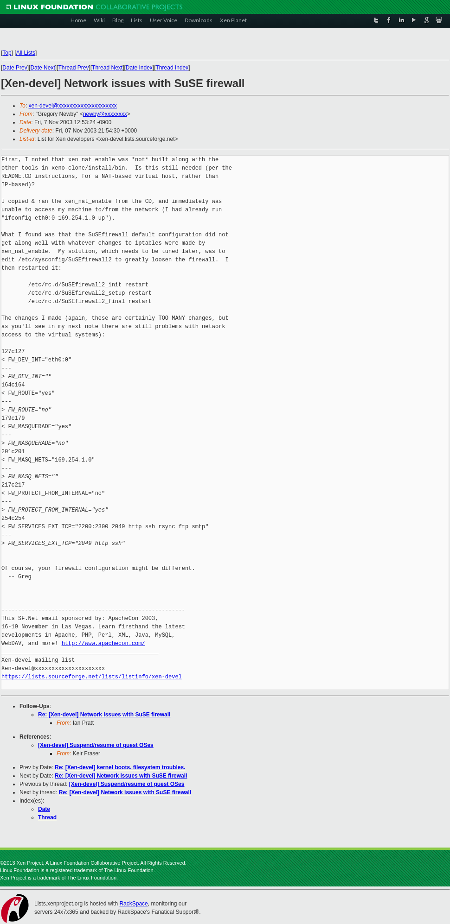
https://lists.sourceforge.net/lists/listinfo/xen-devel (91, 677)
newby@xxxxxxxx (105, 114)
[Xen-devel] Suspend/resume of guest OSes (96, 745)
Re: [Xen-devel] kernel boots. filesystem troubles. (120, 767)
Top (6, 53)
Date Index (139, 67)
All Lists (25, 53)
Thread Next (107, 67)
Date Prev (14, 67)
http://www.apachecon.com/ (103, 643)
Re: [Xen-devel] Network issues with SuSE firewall (104, 714)
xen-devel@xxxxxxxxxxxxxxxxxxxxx (73, 105)
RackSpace (133, 903)
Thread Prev (73, 67)
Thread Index (172, 67)
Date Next (42, 67)
